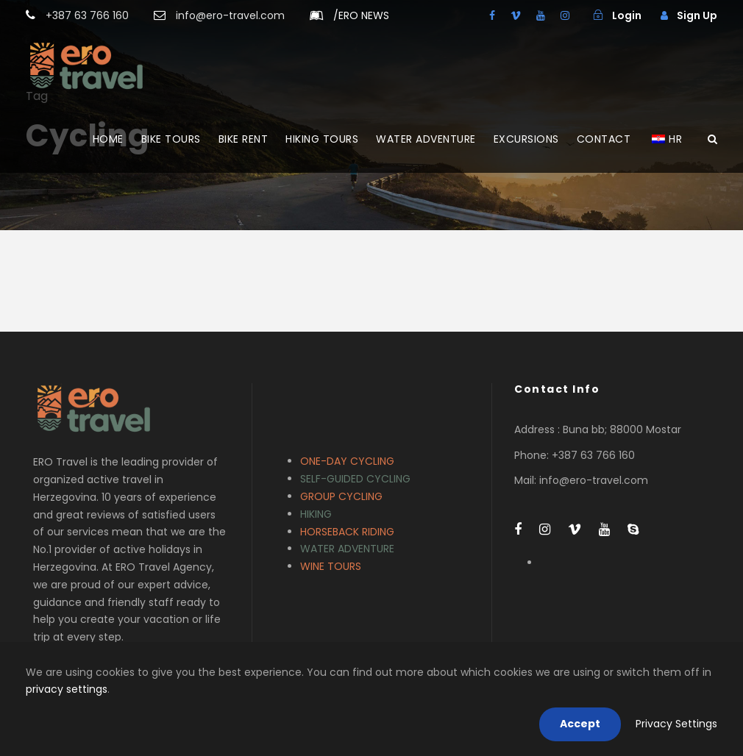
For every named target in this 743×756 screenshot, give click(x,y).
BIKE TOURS (171, 139)
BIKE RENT (243, 139)
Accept (580, 723)
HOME (108, 139)
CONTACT (604, 139)
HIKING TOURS (321, 139)
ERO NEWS (361, 15)
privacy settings (66, 689)
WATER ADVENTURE (426, 139)
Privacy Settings (676, 723)
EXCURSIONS (526, 139)
